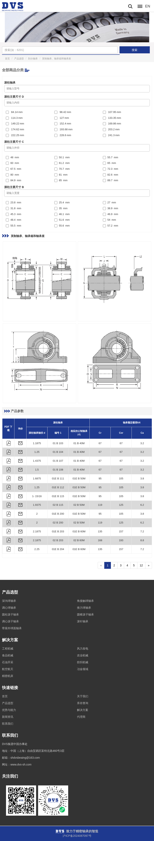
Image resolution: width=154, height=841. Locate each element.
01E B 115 (58, 496)
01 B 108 (58, 469)
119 (100, 504)
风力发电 (82, 648)
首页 (7, 58)
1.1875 (37, 443)
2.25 (36, 549)
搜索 (134, 50)
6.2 (142, 504)
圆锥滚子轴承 (85, 614)
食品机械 (7, 655)
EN (147, 6)
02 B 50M (79, 504)
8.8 (142, 540)
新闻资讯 (7, 716)
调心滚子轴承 (10, 621)
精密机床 (7, 676)
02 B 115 (58, 504)
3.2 (142, 443)
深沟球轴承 (9, 600)
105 (121, 478)
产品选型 (19, 58)
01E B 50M (79, 478)
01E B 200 (58, 513)
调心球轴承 (9, 607)
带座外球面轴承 (12, 628)
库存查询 (82, 703)
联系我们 (7, 723)
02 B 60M (79, 540)
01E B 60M (79, 531)
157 (121, 531)
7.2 (142, 531)
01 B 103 (58, 443)
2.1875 (37, 531)
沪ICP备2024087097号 (77, 835)
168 (100, 540)
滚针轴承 (82, 621)
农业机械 (82, 655)
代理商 (81, 716)
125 (121, 504)
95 (100, 478)
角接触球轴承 (85, 600)
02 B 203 (58, 540)
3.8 (142, 478)
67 (100, 443)
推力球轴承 (84, 607)
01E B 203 (58, 531)
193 (121, 540)
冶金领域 (82, 669)
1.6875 (37, 478)
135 (100, 531)
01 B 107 (58, 460)
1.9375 (37, 504)
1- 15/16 (37, 496)
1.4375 (37, 460)
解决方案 (82, 710)
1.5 (37, 469)
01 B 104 (58, 451)
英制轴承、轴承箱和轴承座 (56, 58)
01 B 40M (79, 443)
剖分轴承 (33, 58)
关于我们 (82, 696)
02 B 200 (58, 522)
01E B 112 (58, 487)
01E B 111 (58, 478)
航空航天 (7, 669)
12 (141, 565)
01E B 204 (58, 549)
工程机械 (7, 648)
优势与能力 (9, 710)
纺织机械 (82, 662)
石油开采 (7, 662)
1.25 (36, 451)
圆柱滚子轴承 (10, 614)
